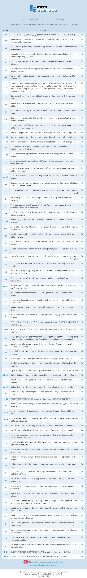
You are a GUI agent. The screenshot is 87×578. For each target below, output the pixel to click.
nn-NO (5, 387)
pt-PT (6, 420)
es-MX (5, 177)
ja (6, 323)
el (6, 127)
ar (6, 35)
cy (6, 97)
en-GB (5, 137)
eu (6, 184)
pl (6, 405)
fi (5, 199)
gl (6, 243)
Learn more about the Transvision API (43, 565)
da (6, 105)
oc (6, 393)
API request (60, 562)
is (5, 309)
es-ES (6, 170)
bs (6, 63)
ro (6, 430)
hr (6, 265)
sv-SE (6, 495)
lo (6, 365)
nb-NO (5, 375)
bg (6, 48)
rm (6, 426)
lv (6, 371)
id (6, 301)
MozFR (64, 572)
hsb (5, 272)
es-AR (6, 155)
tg (6, 502)
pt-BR (6, 412)
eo (6, 148)
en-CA (5, 133)
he (6, 258)
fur (6, 214)
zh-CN (6, 552)
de (6, 112)
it (5, 316)
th (6, 509)
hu (6, 280)
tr (6, 524)
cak (5, 77)
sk (6, 458)
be (6, 41)
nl (6, 381)
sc (6, 451)
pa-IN (6, 399)
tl (5, 517)
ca (6, 70)
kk (6, 353)
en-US (5, 142)
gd (6, 236)
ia (6, 294)
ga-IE (6, 228)
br (6, 55)
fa (6, 192)
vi (5, 546)
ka (6, 338)
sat (6, 444)
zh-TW (6, 557)
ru (6, 436)
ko (6, 359)
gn (6, 250)
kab (5, 345)
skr (6, 465)
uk (6, 531)
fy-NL (6, 221)
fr (5, 206)
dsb (5, 119)
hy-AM (5, 287)
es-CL (6, 162)
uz (6, 539)
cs (6, 87)
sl (6, 473)
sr (6, 487)
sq (6, 480)
